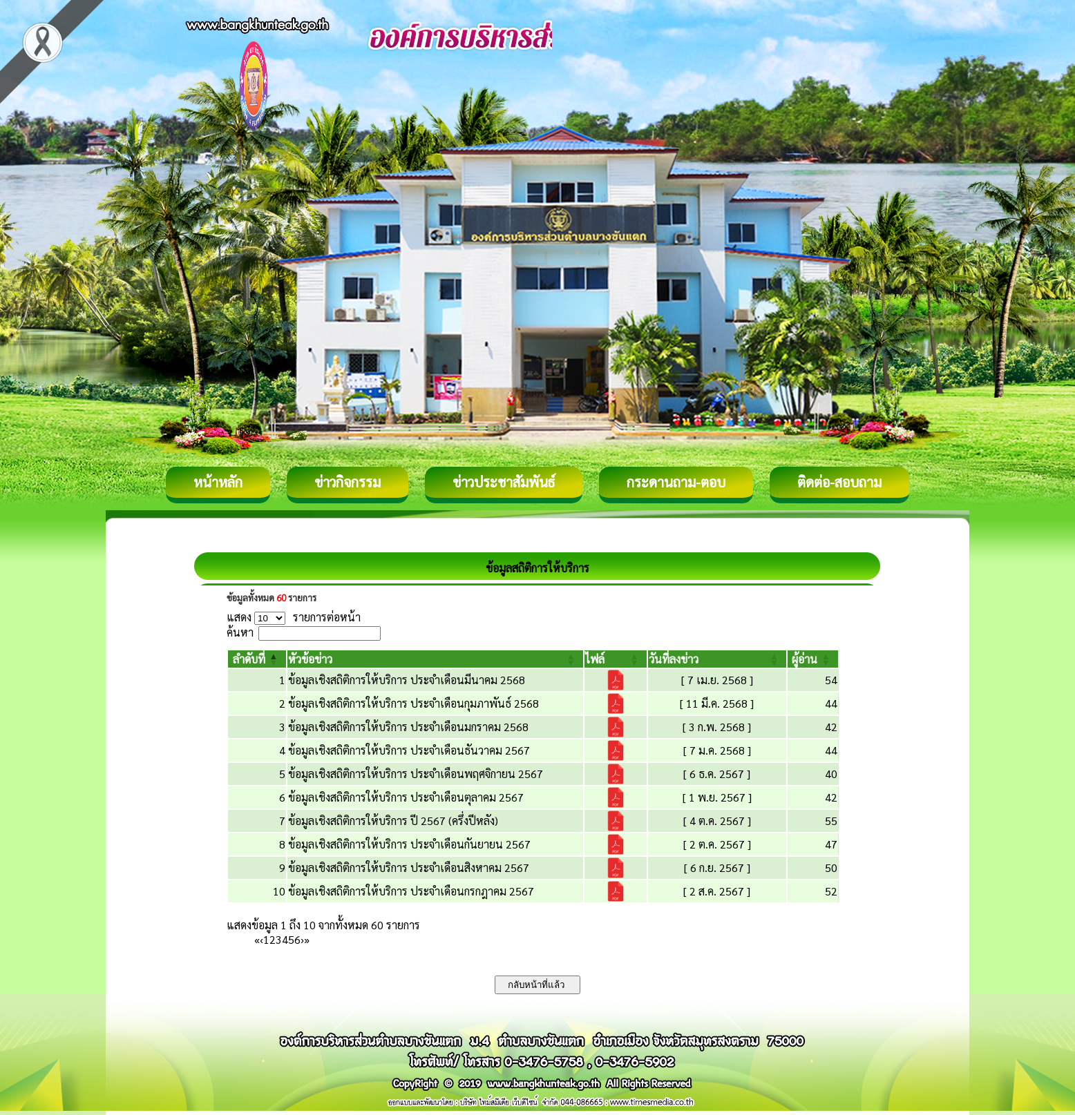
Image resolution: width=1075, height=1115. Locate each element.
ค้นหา (240, 632)
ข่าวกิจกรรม (347, 482)
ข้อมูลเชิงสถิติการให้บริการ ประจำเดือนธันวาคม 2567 (409, 750)
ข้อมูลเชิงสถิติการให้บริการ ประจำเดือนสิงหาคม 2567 (408, 867)
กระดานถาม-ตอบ (676, 482)
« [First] (257, 939)
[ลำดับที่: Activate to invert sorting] (257, 659)
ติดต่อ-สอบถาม (839, 482)
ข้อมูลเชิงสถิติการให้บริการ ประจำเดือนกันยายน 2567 (409, 844)
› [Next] (302, 939)
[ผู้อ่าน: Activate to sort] (813, 659)
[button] (249, 659)
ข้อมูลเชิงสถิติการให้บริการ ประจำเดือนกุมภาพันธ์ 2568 (413, 703)
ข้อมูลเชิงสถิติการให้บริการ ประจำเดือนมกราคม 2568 (408, 726)
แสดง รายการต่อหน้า (294, 617)
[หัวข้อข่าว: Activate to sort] (435, 659)
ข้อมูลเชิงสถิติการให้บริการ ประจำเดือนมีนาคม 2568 (406, 679)
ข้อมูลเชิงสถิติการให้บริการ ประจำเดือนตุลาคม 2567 (406, 797)
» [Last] (307, 939)
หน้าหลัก (217, 482)
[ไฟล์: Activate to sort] (615, 659)
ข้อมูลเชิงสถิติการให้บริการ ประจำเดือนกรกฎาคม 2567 (411, 891)
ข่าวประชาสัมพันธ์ (504, 482)
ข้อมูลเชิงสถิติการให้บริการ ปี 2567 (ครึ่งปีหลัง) (393, 820)
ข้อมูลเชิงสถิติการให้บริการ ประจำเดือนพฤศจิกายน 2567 (415, 773)
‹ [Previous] (261, 939)
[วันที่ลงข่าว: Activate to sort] (717, 659)
